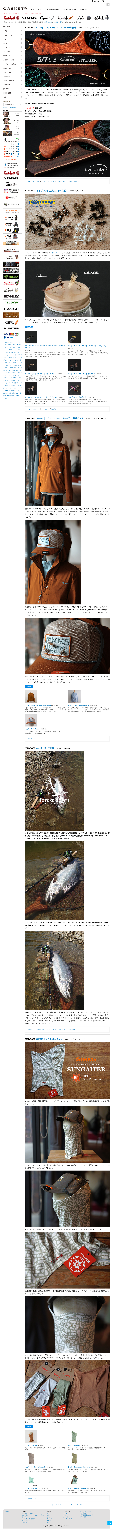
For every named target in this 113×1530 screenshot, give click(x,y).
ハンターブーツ (67, 1519)
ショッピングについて (86, 1511)
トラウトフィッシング (28, 1513)
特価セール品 (7, 68)
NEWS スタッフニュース (40, 9)
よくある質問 (58, 22)
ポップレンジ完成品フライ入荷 (51, 190)
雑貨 (48, 1522)
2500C (14, 395)
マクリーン (16, 378)
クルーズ (7, 352)
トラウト (6, 31)
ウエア (5, 43)
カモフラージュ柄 (8, 60)
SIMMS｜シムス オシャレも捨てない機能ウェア (60, 418)
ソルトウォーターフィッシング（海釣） (33, 1515)
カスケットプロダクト (47, 181)
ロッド (49, 1513)
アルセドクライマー (13, 344)
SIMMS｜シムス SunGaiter (49, 1039)
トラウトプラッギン (13, 362)
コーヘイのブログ (12, 121)
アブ (19, 342)
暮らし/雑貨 (6, 51)
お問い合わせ (84, 9)
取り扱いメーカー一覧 (9, 107)
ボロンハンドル (7, 378)
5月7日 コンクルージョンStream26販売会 (56, 27)
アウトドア (6, 47)
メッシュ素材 (7, 72)
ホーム (5, 13)
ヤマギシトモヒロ (73, 181)
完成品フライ (55, 409)
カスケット (15, 7)
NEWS (7, 1511)
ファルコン (15, 370)
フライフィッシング (13, 372)
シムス (18, 355)
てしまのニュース (12, 114)
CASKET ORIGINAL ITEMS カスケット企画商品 (53, 9)
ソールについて (11, 230)
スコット (15, 357)
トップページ (32, 9)
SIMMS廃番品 (7, 93)
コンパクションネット (9, 355)
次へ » (81, 1505)
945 (77, 1505)
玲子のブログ (12, 127)
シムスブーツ (11, 224)
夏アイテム (6, 76)
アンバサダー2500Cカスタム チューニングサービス (11, 270)
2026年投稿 (31, 1029)
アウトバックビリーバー (10, 342)
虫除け (5, 97)
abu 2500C (11, 264)
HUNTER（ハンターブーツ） (11, 328)
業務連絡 (12, 393)
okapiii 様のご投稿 (45, 748)
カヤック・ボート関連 (28, 1519)
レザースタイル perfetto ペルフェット (11, 322)
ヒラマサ (8, 370)
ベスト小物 (6, 85)
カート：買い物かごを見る (106, 1)
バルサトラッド (13, 367)
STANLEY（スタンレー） (11, 296)
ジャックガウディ (11, 290)
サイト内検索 (108, 4)
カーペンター (47, 18)
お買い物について (70, 9)
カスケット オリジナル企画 (11, 18)
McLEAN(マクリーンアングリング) (11, 276)
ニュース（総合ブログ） (15, 13)
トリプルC (13, 365)
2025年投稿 (8, 395)
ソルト (102, 18)
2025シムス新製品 (8, 80)
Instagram (11, 191)
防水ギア (6, 89)
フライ (84, 18)
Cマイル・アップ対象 (9, 64)
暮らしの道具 (26, 1521)
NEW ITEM (6, 27)
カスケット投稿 (12, 133)
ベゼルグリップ (17, 375)
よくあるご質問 (11, 211)
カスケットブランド (11, 173)
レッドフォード (14, 388)
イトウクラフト (11, 309)
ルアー (49, 1515)
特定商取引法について (86, 1515)
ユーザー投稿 (12, 383)
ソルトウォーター (8, 35)
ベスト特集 (11, 236)
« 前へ (53, 1505)
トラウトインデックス (66, 18)
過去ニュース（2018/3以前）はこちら (34, 13)
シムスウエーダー (11, 217)
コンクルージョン (15, 352)
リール (49, 1517)
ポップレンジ (57, 253)
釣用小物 (49, 1519)
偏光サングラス (15, 390)
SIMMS (18, 395)
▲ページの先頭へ (109, 1523)
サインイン (96, 1)
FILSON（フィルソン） (11, 302)
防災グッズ (6, 56)
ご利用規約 (83, 1513)
